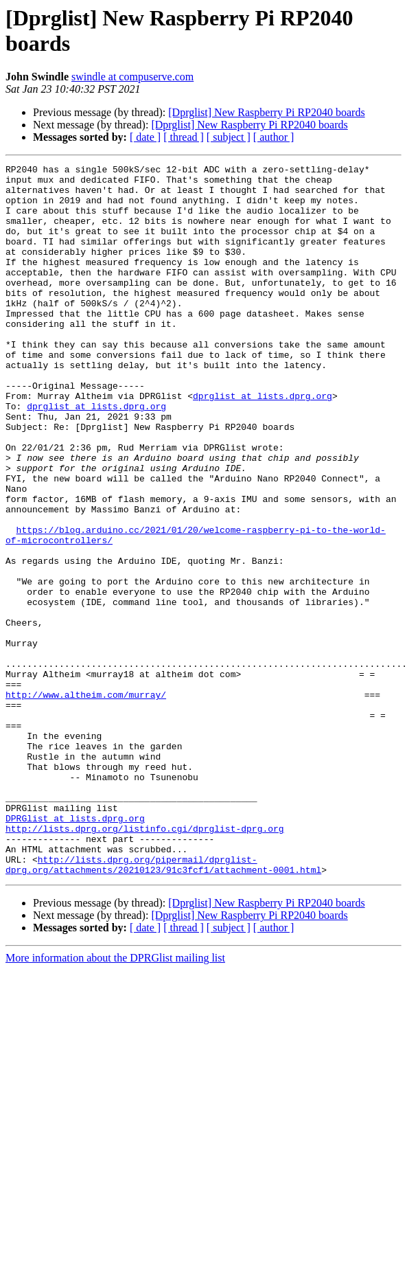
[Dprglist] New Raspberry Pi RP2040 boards (266, 112)
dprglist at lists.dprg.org (262, 443)
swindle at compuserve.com (132, 76)
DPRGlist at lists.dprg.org (75, 950)
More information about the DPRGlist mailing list (115, 1100)
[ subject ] (229, 137)
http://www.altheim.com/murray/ (85, 801)
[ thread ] (183, 137)
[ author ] (273, 137)
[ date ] (145, 137)
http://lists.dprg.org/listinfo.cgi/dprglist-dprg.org (144, 962)
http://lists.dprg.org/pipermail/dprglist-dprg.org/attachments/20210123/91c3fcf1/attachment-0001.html (163, 1005)
